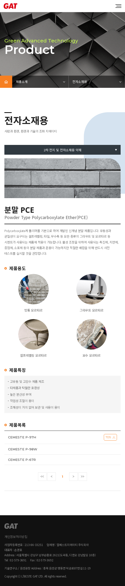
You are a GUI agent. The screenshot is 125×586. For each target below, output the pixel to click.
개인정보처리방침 (15, 536)
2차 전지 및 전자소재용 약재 (62, 150)
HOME (6, 82)
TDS (108, 437)
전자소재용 (79, 81)
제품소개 (22, 81)
